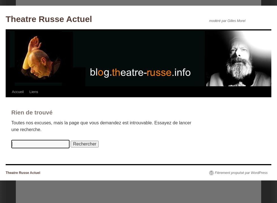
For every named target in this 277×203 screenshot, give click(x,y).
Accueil (18, 92)
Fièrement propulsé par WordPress (241, 173)
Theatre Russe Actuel (49, 19)
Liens (33, 92)
